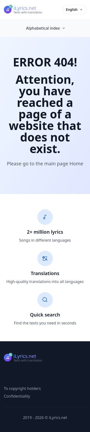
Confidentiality (17, 396)
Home (76, 163)
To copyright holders (22, 388)
